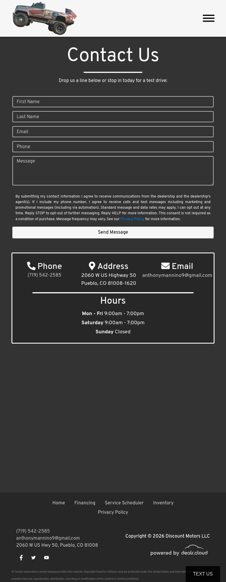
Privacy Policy (132, 219)
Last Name (27, 117)
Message (25, 161)
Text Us (203, 573)
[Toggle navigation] (208, 18)
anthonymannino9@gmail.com (48, 538)
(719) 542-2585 (45, 275)
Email (22, 132)
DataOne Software (107, 571)
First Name (27, 102)
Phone (23, 147)
